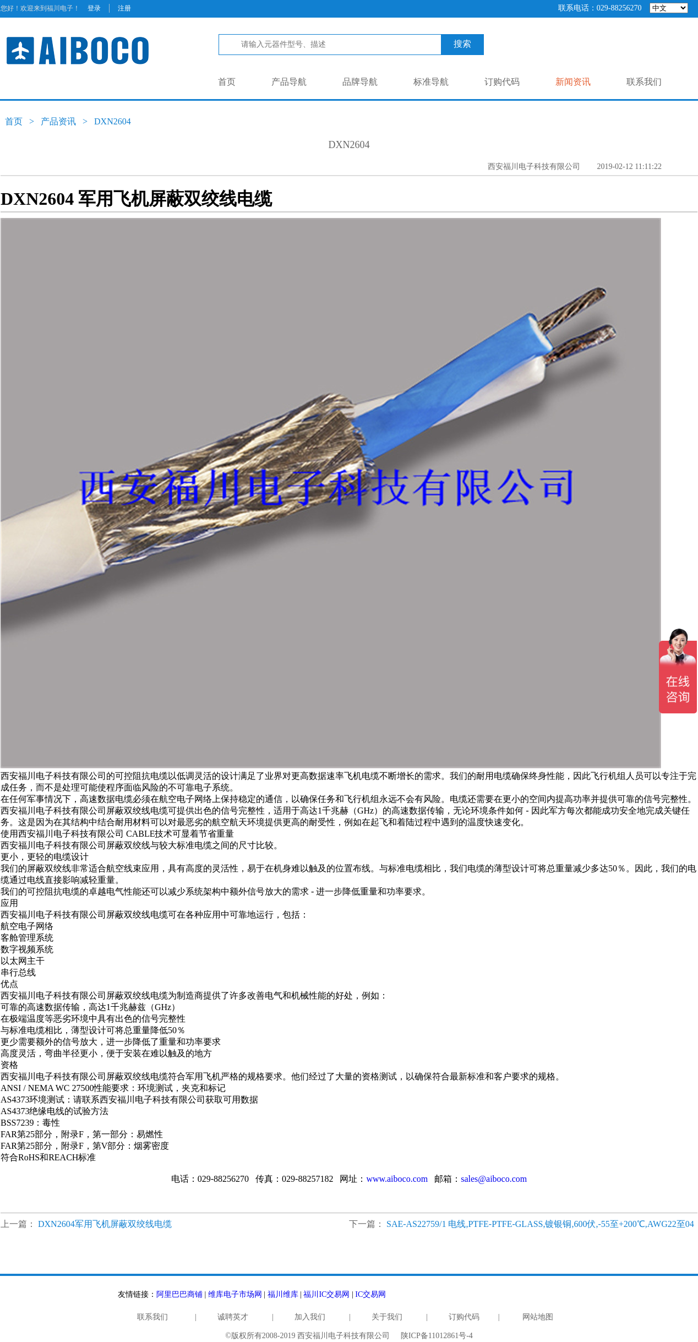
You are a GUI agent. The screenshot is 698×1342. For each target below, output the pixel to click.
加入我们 (310, 1317)
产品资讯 (58, 121)
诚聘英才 (232, 1317)
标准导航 (431, 81)
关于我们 (387, 1317)
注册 (124, 8)
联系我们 (644, 81)
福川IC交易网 (326, 1294)
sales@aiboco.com (494, 1178)
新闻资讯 (573, 81)
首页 (227, 81)
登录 (94, 8)
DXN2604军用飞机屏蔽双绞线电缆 (105, 1224)
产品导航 (289, 81)
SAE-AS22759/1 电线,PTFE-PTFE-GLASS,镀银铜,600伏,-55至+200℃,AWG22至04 (540, 1224)
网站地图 (537, 1317)
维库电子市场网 (235, 1294)
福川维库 (283, 1294)
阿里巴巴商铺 (179, 1294)
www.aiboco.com (397, 1178)
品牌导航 (360, 81)
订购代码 (502, 81)
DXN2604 (112, 121)
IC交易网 (370, 1294)
